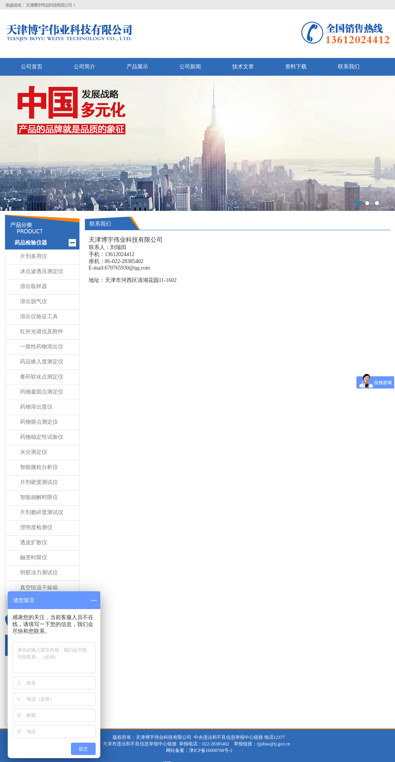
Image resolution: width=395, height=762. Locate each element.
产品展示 (137, 67)
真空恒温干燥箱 (39, 588)
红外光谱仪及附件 (41, 331)
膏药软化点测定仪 (41, 377)
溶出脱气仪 (33, 301)
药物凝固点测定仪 (41, 392)
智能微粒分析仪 (39, 467)
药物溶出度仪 (36, 407)
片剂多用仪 (33, 256)
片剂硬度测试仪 (39, 482)
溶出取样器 (33, 286)
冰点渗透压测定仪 (41, 271)
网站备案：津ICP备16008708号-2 (199, 750)
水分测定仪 (33, 452)
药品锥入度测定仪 (41, 362)
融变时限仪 (33, 557)
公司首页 (31, 67)
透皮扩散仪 (33, 542)
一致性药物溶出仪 (41, 347)
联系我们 (349, 67)
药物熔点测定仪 (39, 422)
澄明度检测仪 (36, 527)
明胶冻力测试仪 (39, 572)
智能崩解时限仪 (39, 497)
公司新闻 (190, 67)
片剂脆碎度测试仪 (41, 512)
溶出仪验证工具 (39, 316)
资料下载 (296, 67)
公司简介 (84, 67)
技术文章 (243, 67)
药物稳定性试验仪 (41, 437)
